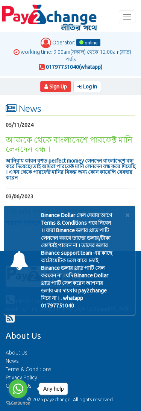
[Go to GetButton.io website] (18, 403)
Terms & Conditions (29, 369)
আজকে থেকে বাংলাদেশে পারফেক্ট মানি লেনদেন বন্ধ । (69, 144)
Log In (87, 87)
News (12, 361)
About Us (16, 353)
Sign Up (55, 87)
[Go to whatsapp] (18, 388)
